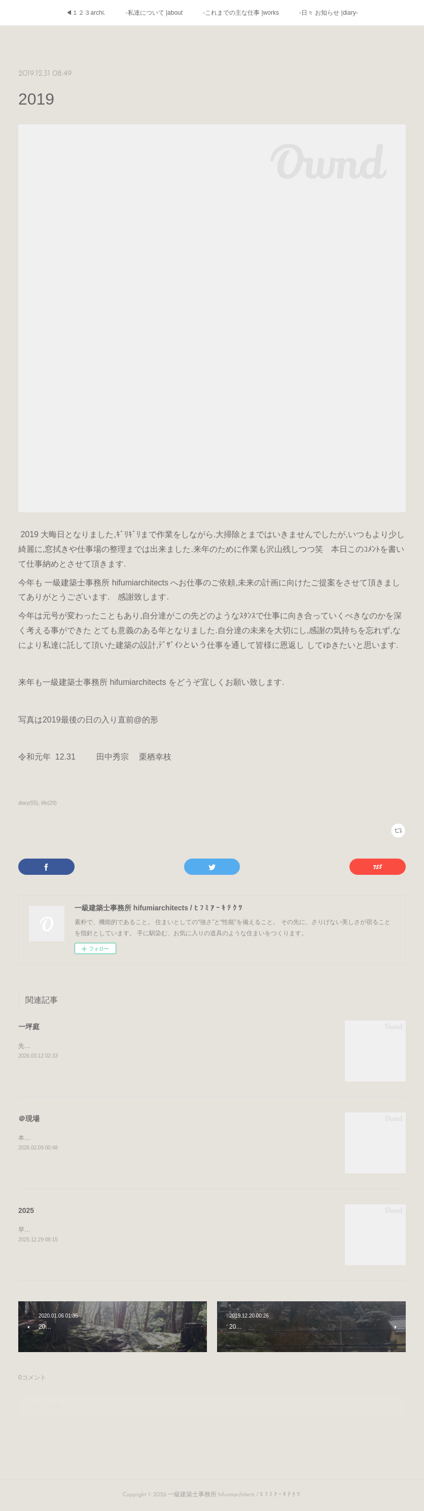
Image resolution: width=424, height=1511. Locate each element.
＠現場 (29, 1118)
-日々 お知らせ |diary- (328, 12)
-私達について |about (154, 12)
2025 (26, 1210)
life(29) (49, 803)
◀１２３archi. (85, 12)
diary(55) (28, 803)
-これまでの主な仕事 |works (241, 12)
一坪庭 (29, 1027)
